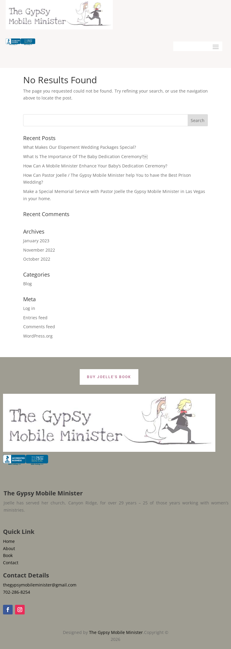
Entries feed (35, 317)
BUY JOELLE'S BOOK (109, 377)
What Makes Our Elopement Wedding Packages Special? (79, 147)
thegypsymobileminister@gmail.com (39, 585)
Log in (29, 308)
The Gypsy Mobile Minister (116, 632)
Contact (10, 562)
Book (8, 555)
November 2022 (39, 250)
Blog (27, 283)
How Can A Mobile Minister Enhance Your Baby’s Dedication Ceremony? (95, 166)
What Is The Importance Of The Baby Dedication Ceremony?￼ (85, 156)
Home (9, 541)
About (9, 548)
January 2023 (36, 240)
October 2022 (36, 259)
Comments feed (39, 326)
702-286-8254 (16, 592)
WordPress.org (38, 336)
